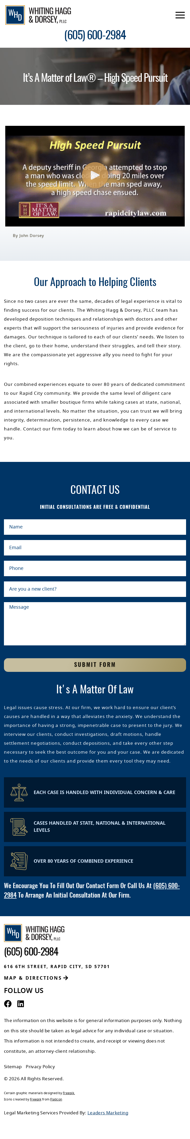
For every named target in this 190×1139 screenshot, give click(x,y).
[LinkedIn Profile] (20, 1004)
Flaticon (56, 1099)
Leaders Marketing (108, 1113)
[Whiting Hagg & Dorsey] (38, 15)
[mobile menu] (180, 15)
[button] (95, 176)
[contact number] (95, 36)
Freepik (68, 1093)
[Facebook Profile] (8, 1004)
